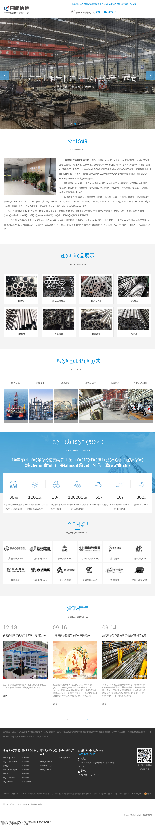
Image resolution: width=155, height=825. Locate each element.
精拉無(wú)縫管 (54, 732)
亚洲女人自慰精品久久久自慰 (14, 824)
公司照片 (6, 773)
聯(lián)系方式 (64, 757)
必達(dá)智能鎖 (29, 732)
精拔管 (101, 732)
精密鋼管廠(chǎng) (90, 732)
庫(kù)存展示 (8, 781)
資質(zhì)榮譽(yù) (10, 769)
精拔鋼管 (25, 765)
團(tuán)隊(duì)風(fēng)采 (10, 763)
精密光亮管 (66, 732)
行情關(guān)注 (46, 765)
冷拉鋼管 (25, 777)
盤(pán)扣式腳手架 (18, 736)
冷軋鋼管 (25, 773)
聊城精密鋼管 (76, 732)
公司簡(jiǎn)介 (9, 757)
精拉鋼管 (25, 761)
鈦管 (34, 736)
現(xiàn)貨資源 (9, 777)
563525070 (147, 815)
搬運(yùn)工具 (42, 732)
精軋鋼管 (25, 769)
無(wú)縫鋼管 (42, 736)
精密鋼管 (95, 4)
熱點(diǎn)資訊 (46, 761)
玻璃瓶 (29, 736)
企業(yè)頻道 (17, 732)
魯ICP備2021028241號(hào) (130, 794)
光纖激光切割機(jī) (135, 732)
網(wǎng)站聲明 (37, 804)
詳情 (5, 695)
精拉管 (108, 732)
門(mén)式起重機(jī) (119, 732)
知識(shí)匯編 (45, 769)
